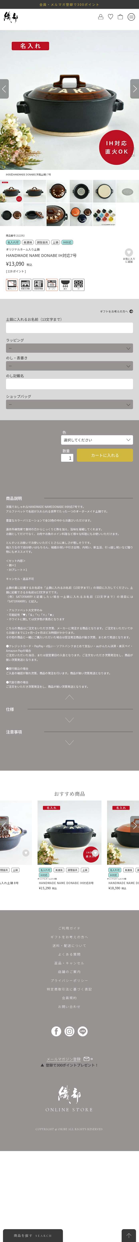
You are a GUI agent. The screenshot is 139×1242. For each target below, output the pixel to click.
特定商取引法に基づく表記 (69, 989)
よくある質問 (69, 954)
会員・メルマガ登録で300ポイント (69, 4)
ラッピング (15, 340)
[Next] (134, 89)
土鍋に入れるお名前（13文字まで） (35, 319)
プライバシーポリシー (69, 980)
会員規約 (69, 997)
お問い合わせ (69, 1006)
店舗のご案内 (69, 971)
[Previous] (4, 89)
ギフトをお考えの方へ (114, 311)
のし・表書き (17, 358)
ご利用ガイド (69, 928)
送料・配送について (70, 945)
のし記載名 (15, 376)
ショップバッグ (18, 396)
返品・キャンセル (69, 963)
